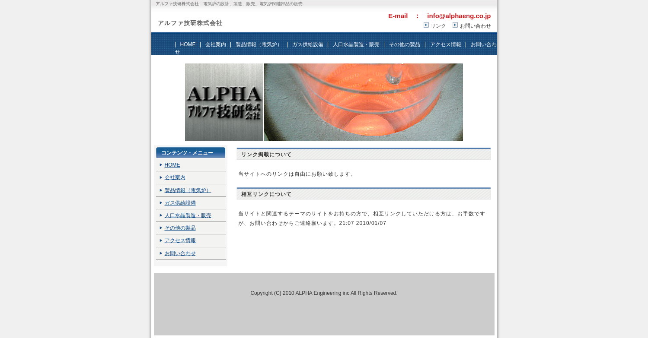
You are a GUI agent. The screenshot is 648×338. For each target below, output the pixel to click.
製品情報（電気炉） (259, 44)
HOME (188, 44)
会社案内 (215, 44)
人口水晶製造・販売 (356, 44)
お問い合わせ (475, 26)
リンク (438, 26)
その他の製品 (404, 44)
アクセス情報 (445, 44)
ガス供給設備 (307, 44)
